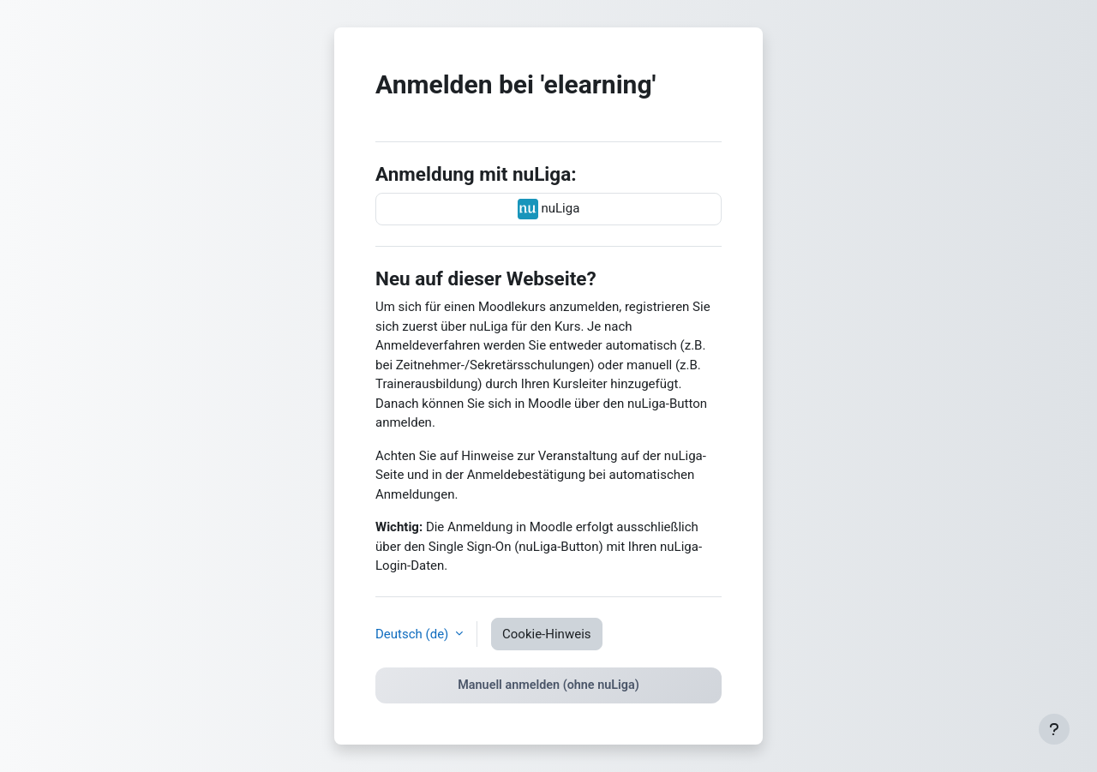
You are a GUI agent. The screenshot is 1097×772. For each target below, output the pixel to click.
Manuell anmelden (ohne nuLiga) (548, 685)
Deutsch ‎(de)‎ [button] (413, 634)
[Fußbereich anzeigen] (1054, 729)
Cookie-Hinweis (546, 634)
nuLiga (549, 209)
